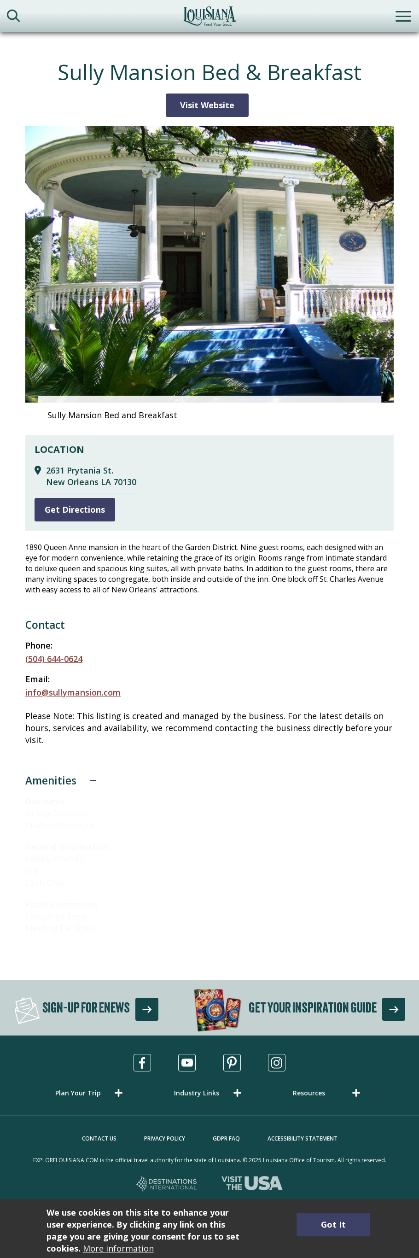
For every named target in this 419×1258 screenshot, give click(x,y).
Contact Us (99, 1138)
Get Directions (75, 509)
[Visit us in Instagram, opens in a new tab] (276, 1062)
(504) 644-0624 (53, 658)
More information (118, 1248)
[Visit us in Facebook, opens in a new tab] (142, 1062)
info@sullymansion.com (73, 692)
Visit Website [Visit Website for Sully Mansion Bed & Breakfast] (207, 105)
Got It (333, 1224)
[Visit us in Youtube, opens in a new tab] (187, 1062)
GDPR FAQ (226, 1138)
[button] (90, 1092)
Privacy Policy (164, 1138)
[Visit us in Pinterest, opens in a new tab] (232, 1062)
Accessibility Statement (303, 1138)
